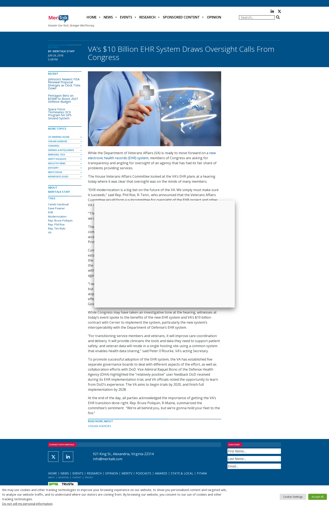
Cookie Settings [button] (293, 497)
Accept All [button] (318, 497)
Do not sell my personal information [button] (27, 503)
